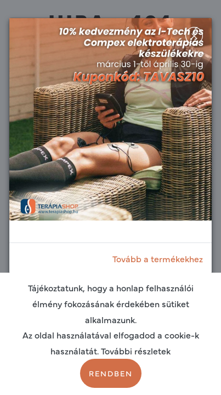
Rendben (111, 373)
